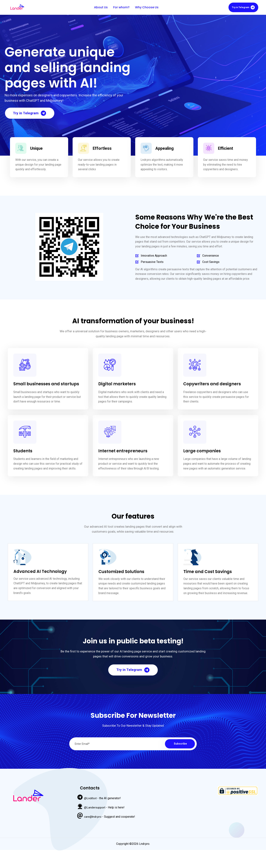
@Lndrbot (90, 800)
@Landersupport (94, 809)
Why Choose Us (146, 7)
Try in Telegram (242, 7)
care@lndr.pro (93, 818)
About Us (100, 7)
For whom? (120, 7)
